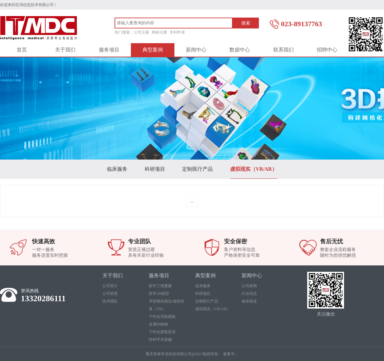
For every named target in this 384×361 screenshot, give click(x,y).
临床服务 (117, 169)
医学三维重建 (160, 286)
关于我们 (65, 49)
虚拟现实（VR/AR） (253, 169)
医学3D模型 (159, 293)
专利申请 (177, 32)
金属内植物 (158, 324)
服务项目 (109, 49)
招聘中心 (327, 49)
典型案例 (152, 49)
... (192, 201)
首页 (22, 49)
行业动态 (249, 293)
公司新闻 (249, 286)
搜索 (245, 23)
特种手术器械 (160, 339)
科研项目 (155, 169)
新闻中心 (196, 49)
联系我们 (283, 49)
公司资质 (110, 293)
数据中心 (239, 49)
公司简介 (110, 286)
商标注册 (159, 32)
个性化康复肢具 (162, 332)
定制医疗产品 (197, 169)
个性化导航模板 (162, 316)
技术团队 (110, 301)
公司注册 (141, 32)
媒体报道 (249, 301)
